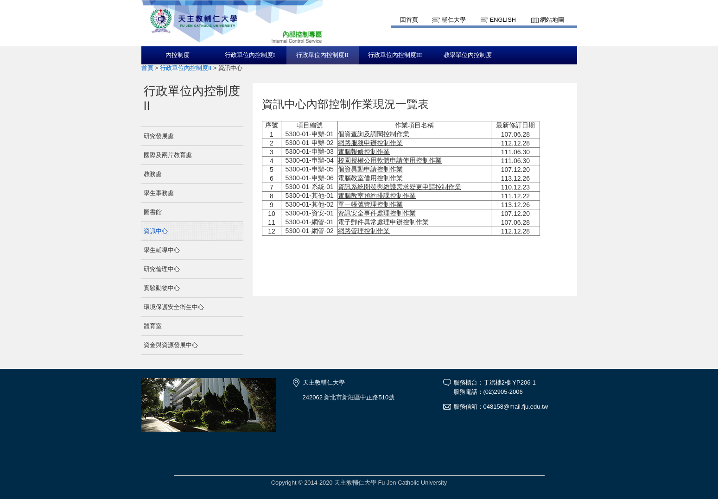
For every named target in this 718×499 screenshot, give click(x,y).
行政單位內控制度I (250, 55)
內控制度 (177, 55)
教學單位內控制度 (468, 55)
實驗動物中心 (162, 287)
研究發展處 (159, 136)
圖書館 (153, 211)
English (503, 19)
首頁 (147, 67)
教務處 (153, 174)
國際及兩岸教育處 (168, 155)
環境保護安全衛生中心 (174, 306)
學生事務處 (159, 192)
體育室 (153, 325)
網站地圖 (552, 19)
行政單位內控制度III (395, 55)
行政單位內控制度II (322, 55)
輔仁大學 (454, 19)
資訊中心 (156, 230)
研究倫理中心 (162, 268)
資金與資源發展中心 (171, 344)
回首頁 (409, 19)
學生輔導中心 (162, 249)
